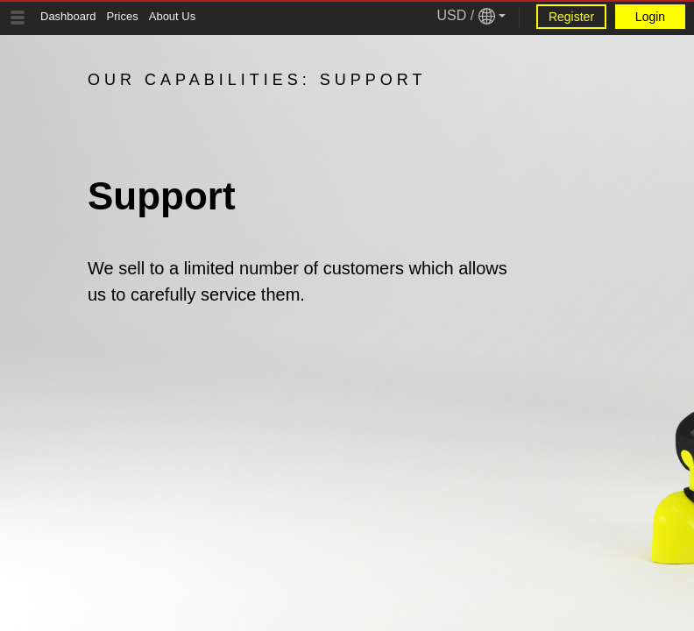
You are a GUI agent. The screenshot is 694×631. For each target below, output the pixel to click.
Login (650, 17)
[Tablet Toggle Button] (17, 17)
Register (571, 17)
